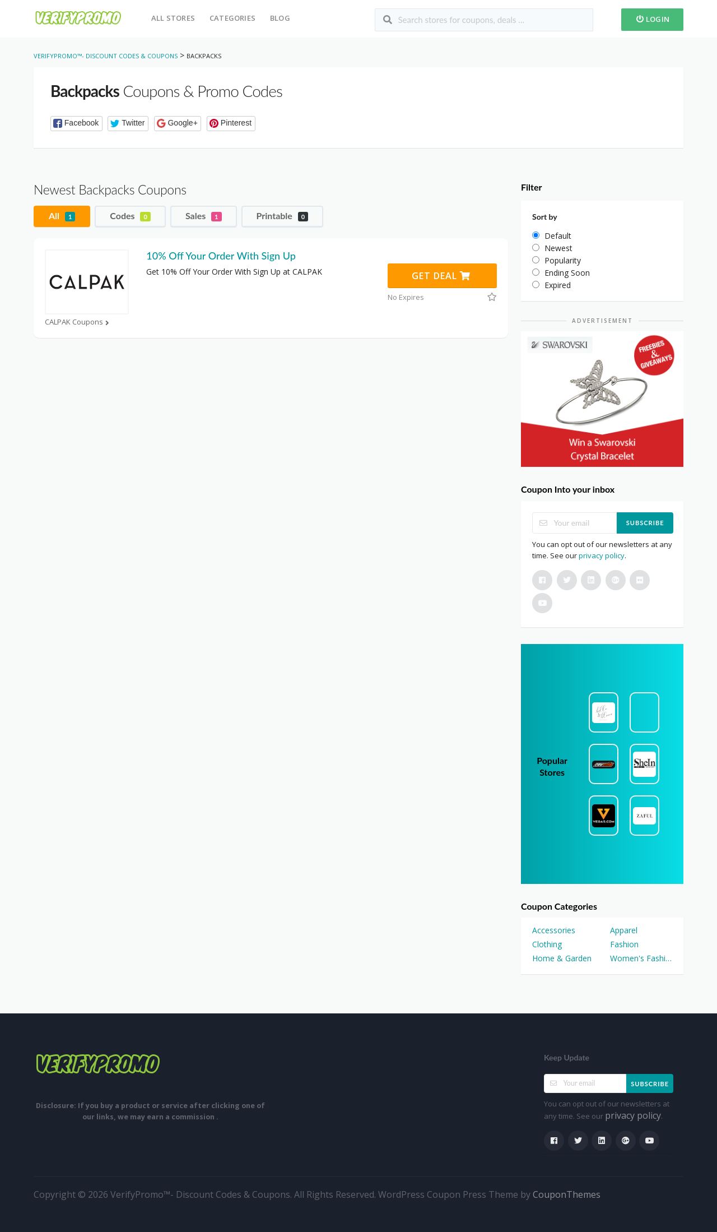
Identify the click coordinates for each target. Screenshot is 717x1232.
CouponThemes (566, 1194)
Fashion (624, 944)
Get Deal (441, 276)
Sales (203, 215)
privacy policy (602, 555)
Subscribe (645, 522)
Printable (283, 215)
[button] (76, 123)
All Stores (173, 18)
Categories (232, 18)
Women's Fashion (641, 958)
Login (652, 19)
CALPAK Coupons (78, 322)
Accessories (553, 930)
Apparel (623, 930)
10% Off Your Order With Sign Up (220, 255)
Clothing (547, 944)
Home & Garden (562, 958)
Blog (280, 18)
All (62, 215)
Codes (130, 215)
